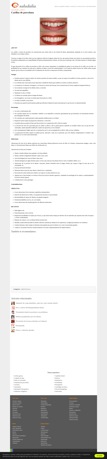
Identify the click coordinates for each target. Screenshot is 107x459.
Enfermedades (45, 423)
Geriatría (16, 384)
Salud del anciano (73, 419)
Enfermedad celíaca (17, 430)
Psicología (15, 412)
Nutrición (15, 408)
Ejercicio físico (16, 404)
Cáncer (42, 428)
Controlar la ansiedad (74, 404)
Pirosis (14, 432)
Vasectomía (58, 391)
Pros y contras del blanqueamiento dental (30, 307)
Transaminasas (16, 441)
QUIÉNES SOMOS (64, 6)
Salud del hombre (73, 417)
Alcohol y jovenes (17, 403)
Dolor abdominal (17, 428)
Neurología (43, 401)
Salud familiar (73, 398)
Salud (14, 423)
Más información (75, 456)
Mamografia (16, 437)
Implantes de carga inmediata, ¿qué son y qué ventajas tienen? (37, 303)
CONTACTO (73, 6)
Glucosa (15, 433)
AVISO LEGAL (82, 6)
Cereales (71, 403)
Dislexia (57, 378)
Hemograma (58, 384)
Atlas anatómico (73, 401)
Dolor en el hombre (20, 380)
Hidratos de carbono (18, 406)
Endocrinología (45, 435)
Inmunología (44, 443)
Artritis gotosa (18, 376)
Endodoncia (58, 380)
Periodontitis (20, 326)
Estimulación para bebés (21, 382)
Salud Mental (44, 414)
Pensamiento (72, 412)
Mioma (71, 408)
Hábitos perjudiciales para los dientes (28, 317)
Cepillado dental (60, 376)
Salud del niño (72, 414)
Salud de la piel (16, 415)
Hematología (44, 439)
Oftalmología (44, 403)
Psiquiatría (43, 408)
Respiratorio (44, 410)
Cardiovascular (44, 430)
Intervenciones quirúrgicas (19, 435)
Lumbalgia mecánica (61, 387)
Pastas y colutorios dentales (25, 330)
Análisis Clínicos (17, 426)
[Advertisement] (53, 260)
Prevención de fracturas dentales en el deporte (31, 321)
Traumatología (44, 417)
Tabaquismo (44, 415)
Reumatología (44, 412)
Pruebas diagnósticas (18, 439)
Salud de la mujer (73, 415)
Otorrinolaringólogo (61, 389)
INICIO (56, 6)
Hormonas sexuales (74, 406)
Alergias (43, 426)
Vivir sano (15, 398)
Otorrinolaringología (46, 404)
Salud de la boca (18, 10)
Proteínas (15, 410)
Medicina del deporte (46, 445)
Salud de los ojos (17, 417)
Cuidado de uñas (19, 378)
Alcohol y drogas (17, 401)
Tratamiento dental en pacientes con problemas (32, 312)
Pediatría (43, 406)
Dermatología (44, 432)
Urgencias (15, 443)
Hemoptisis (17, 387)
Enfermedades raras (46, 437)
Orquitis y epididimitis (75, 410)
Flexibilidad (58, 382)
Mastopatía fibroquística (21, 389)
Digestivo (43, 433)
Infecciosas (43, 441)
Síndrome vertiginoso (20, 391)
